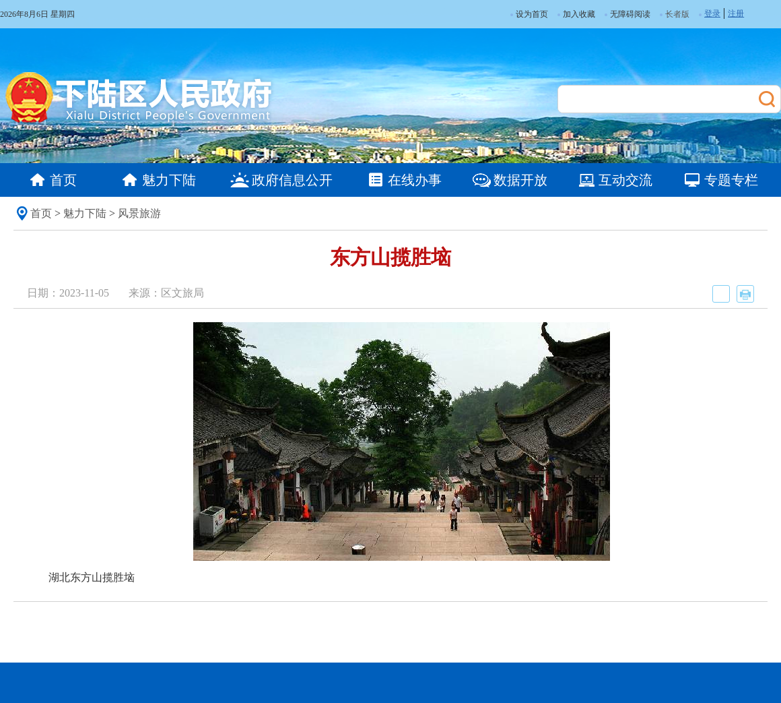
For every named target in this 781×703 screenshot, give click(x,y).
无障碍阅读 (627, 14)
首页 (41, 213)
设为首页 (529, 14)
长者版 (677, 14)
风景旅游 (139, 213)
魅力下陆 (84, 213)
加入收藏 (576, 14)
